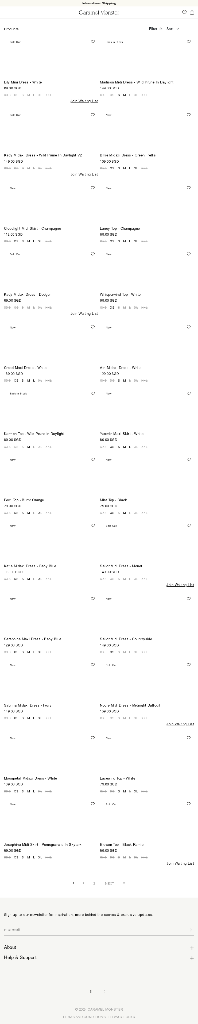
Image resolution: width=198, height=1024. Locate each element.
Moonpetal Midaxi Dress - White (30, 779)
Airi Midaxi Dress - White (120, 368)
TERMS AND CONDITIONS (84, 1017)
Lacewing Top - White (117, 779)
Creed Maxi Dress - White (25, 368)
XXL (48, 95)
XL (40, 95)
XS (16, 95)
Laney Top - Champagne (120, 229)
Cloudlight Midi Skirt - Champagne (32, 229)
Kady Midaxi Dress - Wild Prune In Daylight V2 (43, 156)
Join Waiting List (84, 101)
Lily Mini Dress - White (23, 83)
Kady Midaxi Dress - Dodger (27, 295)
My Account (176, 12)
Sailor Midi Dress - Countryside (126, 639)
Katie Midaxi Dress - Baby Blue (30, 566)
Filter (153, 29)
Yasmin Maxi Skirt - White (121, 434)
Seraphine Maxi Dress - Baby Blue (32, 639)
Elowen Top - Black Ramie (121, 845)
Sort (169, 29)
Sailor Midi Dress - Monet (121, 566)
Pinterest (105, 992)
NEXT (109, 883)
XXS (7, 95)
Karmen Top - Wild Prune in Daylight (34, 434)
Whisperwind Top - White (120, 295)
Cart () (192, 12)
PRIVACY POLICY (122, 1017)
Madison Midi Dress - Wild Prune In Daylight (137, 83)
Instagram (91, 992)
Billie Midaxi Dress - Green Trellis (128, 156)
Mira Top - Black (113, 500)
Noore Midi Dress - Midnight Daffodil (130, 706)
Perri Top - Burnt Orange (24, 500)
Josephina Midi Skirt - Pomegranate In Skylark (42, 845)
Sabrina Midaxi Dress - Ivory (28, 706)
